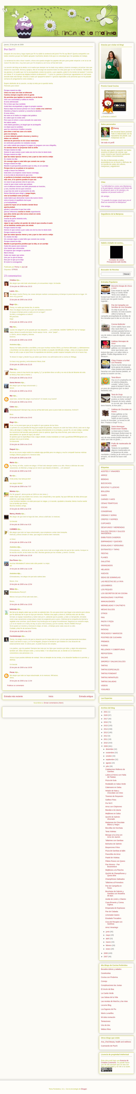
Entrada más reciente (13, 696)
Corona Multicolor (118, 324)
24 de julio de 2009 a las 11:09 (21, 569)
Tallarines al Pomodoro (114, 882)
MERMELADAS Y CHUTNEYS (113, 605)
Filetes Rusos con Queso (115, 861)
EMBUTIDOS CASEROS (111, 537)
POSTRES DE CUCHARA (111, 637)
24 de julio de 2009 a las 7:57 (20, 486)
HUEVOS (104, 573)
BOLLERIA (105, 491)
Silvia (12, 589)
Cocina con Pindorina (109, 977)
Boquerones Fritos (112, 847)
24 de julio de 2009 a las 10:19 (21, 555)
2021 (106, 712)
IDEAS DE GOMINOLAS (110, 577)
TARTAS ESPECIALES (110, 670)
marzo (108, 942)
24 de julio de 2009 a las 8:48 (20, 509)
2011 (106, 739)
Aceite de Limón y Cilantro (115, 899)
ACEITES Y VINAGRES (110, 471)
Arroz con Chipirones (113, 807)
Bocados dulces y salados (111, 969)
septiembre (110, 759)
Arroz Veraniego (111, 927)
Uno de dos (105, 1025)
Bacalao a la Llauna (113, 810)
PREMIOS (105, 641)
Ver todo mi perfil (107, 143)
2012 (106, 736)
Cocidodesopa (15, 636)
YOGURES (105, 689)
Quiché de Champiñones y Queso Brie (115, 874)
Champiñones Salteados (115, 879)
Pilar (11, 369)
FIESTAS (104, 553)
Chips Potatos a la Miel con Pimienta (120, 361)
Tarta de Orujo (117, 395)
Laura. (12, 291)
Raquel (12, 449)
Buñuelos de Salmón (113, 844)
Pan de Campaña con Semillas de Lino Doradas (121, 306)
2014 (106, 729)
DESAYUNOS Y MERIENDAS (113, 527)
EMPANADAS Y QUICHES (111, 541)
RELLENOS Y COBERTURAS (113, 649)
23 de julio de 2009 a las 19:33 (21, 322)
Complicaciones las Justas (111, 985)
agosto (109, 763)
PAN (103, 617)
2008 (106, 953)
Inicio (51, 696)
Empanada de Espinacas (115, 908)
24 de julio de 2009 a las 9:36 (20, 542)
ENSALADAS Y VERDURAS (112, 545)
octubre (109, 756)
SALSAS (104, 657)
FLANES (104, 557)
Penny (116, 128)
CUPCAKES (106, 523)
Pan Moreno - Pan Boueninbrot (112, 865)
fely (11, 327)
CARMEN (13, 529)
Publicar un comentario (15, 685)
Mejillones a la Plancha (114, 870)
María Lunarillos (107, 1013)
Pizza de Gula (110, 780)
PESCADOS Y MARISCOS (111, 633)
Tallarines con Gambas (114, 840)
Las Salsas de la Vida (109, 997)
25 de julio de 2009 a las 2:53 (20, 631)
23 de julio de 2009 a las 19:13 (21, 286)
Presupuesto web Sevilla (116, 262)
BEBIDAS (105, 479)
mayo (108, 935)
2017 (106, 719)
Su (11, 476)
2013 (106, 732)
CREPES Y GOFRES (109, 519)
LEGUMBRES (106, 585)
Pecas (12, 672)
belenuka (13, 609)
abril (108, 939)
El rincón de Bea (107, 989)
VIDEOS (104, 685)
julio (107, 766)
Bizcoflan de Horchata (114, 828)
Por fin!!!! (108, 803)
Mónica (12, 491)
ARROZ (104, 475)
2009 (106, 746)
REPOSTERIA (106, 653)
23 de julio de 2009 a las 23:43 (21, 417)
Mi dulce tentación (108, 1017)
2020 (106, 715)
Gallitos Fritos (110, 800)
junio (108, 932)
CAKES (104, 495)
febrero (109, 945)
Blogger (84, 1089)
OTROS (15, 269)
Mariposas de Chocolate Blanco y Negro (114, 823)
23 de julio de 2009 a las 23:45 (21, 444)
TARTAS (104, 665)
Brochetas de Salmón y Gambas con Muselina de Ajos (115, 893)
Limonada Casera (112, 915)
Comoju (104, 981)
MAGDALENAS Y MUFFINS (112, 597)
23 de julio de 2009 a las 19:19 (21, 300)
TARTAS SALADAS (108, 681)
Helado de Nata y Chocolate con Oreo (114, 792)
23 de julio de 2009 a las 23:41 (21, 402)
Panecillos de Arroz (113, 854)
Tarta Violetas (110, 831)
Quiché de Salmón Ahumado (112, 818)
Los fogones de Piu (108, 1009)
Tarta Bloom (116, 377)
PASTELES (105, 625)
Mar (11, 396)
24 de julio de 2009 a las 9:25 (20, 524)
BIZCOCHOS (106, 483)
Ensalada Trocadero (113, 918)
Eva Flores (14, 560)
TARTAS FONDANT (109, 673)
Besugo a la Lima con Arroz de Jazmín (113, 836)
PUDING (104, 645)
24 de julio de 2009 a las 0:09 (20, 458)
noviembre (110, 753)
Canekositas (106, 973)
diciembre (110, 749)
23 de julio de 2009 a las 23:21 (21, 391)
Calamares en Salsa (113, 787)
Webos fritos (106, 1029)
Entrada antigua (86, 696)
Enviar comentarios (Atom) (53, 703)
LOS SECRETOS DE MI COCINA (114, 593)
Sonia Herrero (15, 382)
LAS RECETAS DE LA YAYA (112, 581)
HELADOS (105, 569)
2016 (106, 722)
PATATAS (104, 629)
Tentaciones (105, 1021)
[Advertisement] (18, 711)
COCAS (104, 507)
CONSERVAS (106, 511)
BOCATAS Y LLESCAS (110, 487)
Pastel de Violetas (112, 858)
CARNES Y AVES (108, 499)
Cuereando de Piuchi (109, 1046)
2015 (106, 726)
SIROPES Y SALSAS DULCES (113, 661)
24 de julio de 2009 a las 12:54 (21, 584)
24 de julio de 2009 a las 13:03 (21, 604)
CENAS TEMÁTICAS (109, 503)
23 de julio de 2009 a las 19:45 (21, 340)
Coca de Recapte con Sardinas (113, 923)
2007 (106, 957)
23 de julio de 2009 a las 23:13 (21, 378)
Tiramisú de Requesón (114, 796)
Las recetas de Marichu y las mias (114, 1001)
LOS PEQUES (106, 589)
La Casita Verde (107, 993)
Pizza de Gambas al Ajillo (115, 851)
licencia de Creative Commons (114, 1062)
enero (108, 949)
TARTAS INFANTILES (109, 677)
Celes (12, 407)
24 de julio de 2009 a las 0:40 (20, 471)
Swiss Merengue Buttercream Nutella (119, 427)
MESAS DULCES (108, 609)
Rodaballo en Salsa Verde (115, 784)
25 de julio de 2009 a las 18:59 (21, 667)
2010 (106, 743)
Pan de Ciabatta (111, 912)
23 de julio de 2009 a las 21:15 (21, 364)
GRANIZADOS (107, 565)
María (12, 462)
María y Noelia (15, 514)
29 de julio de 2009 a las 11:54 (21, 681)
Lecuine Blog (106, 1005)
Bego (12, 304)
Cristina (13, 280)
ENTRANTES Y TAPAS (110, 549)
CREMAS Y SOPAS (109, 515)
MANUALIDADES (108, 601)
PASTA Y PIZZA (107, 621)
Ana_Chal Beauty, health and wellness (116, 1042)
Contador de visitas (116, 260)
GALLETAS (105, 561)
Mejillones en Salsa (113, 813)
